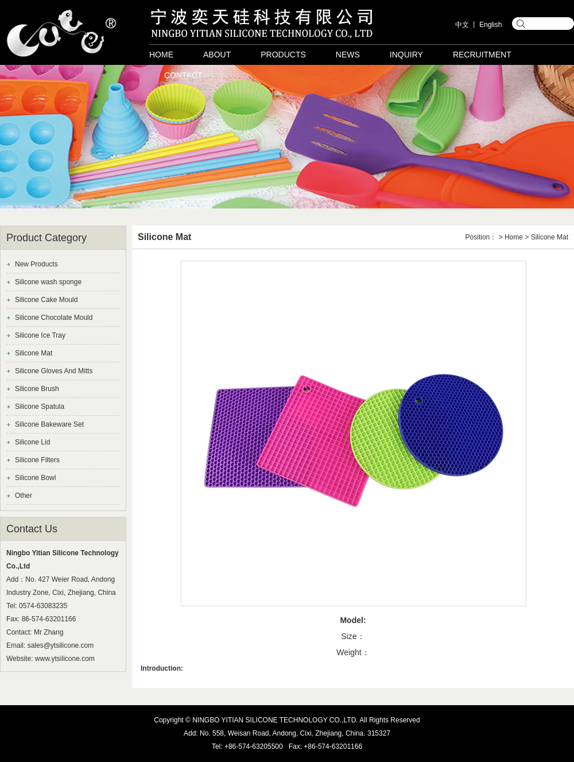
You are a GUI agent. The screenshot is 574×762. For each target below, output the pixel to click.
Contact (183, 75)
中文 (462, 25)
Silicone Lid (32, 442)
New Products (36, 264)
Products (283, 54)
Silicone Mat (33, 353)
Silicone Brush (37, 389)
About (217, 54)
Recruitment (482, 54)
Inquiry (406, 54)
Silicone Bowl (35, 478)
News (348, 54)
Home (161, 54)
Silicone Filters (37, 460)
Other (23, 496)
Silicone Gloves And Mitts (53, 371)
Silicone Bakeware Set (49, 424)
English (490, 25)
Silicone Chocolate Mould (53, 318)
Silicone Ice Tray (40, 335)
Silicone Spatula (39, 407)
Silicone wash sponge (48, 282)
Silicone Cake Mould (46, 300)
